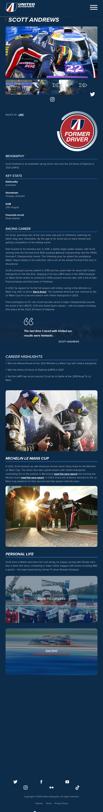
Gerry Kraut (39, 384)
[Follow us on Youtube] (67, 782)
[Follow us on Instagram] (25, 787)
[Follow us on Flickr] (51, 787)
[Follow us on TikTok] (77, 787)
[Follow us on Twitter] (15, 782)
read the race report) (65, 566)
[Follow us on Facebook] (41, 782)
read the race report (32, 570)
